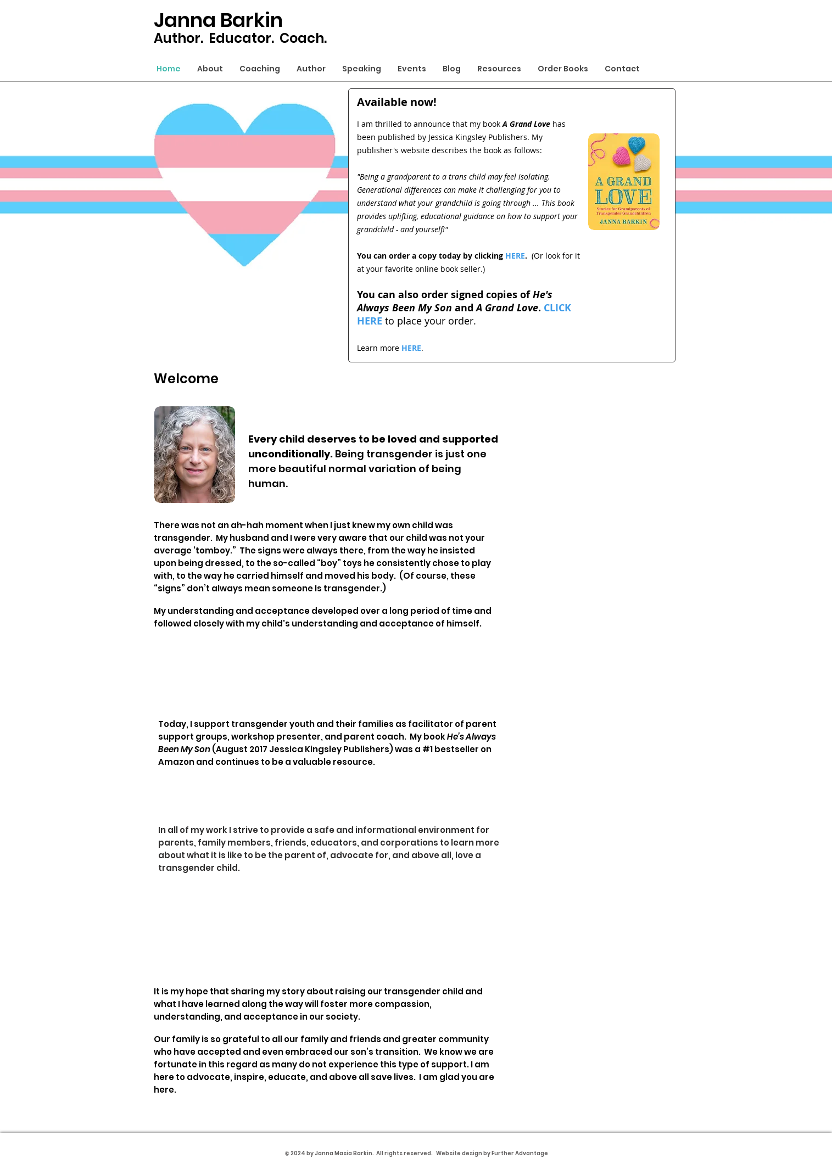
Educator (240, 38)
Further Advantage (520, 1153)
